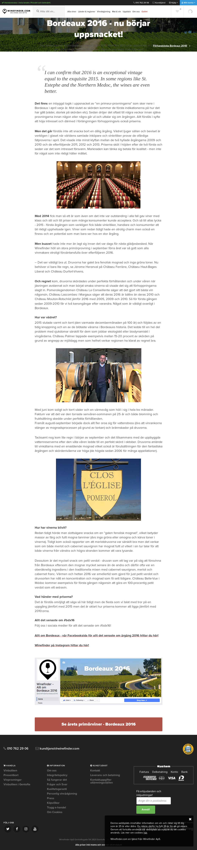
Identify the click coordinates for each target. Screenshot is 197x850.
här (145, 832)
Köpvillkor (53, 802)
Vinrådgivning (103, 11)
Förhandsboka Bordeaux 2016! (171, 45)
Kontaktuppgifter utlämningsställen (101, 781)
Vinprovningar (13, 779)
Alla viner (71, 11)
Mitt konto (188, 2)
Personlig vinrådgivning (62, 793)
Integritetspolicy (57, 775)
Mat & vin (116, 11)
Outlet (144, 11)
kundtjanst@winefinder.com (59, 748)
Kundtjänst (158, 2)
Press (50, 798)
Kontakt (95, 770)
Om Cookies (54, 812)
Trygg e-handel (56, 807)
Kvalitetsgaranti (57, 788)
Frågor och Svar (57, 784)
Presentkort (11, 775)
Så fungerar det (57, 779)
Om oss (136, 11)
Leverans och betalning (105, 775)
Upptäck (127, 11)
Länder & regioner (86, 11)
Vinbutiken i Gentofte (17, 784)
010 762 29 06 (141, 2)
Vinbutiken (10, 770)
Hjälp (173, 2)
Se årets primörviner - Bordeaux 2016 (99, 723)
